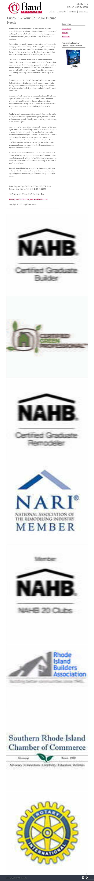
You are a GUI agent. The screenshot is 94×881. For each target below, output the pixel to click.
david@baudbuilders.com (19, 199)
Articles (65, 33)
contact (72, 12)
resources (83, 12)
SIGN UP (70, 7)
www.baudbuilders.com (39, 199)
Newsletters (66, 29)
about (51, 12)
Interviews (66, 36)
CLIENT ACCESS (81, 7)
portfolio (62, 12)
